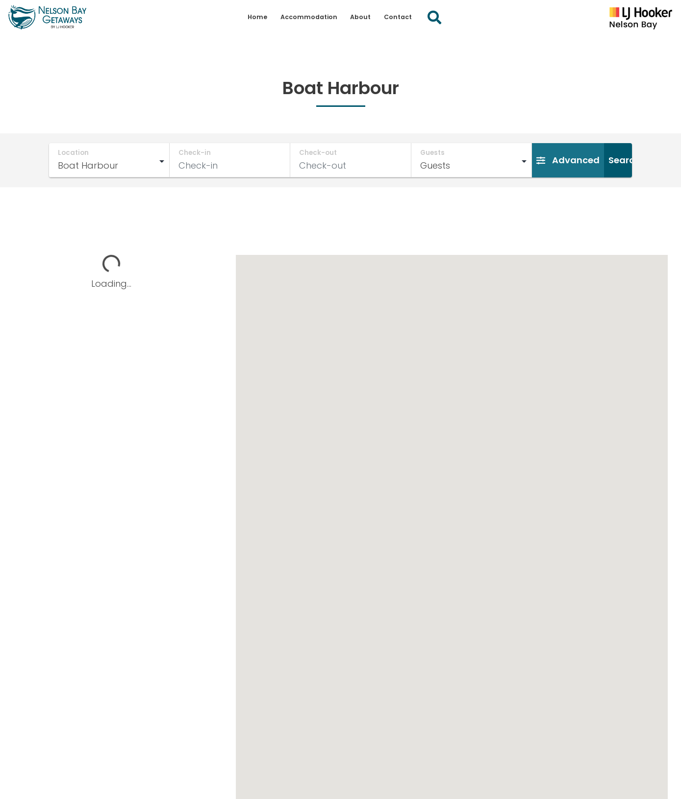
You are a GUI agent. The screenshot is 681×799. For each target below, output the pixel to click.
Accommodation (308, 17)
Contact (398, 17)
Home (257, 17)
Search (624, 160)
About (360, 17)
